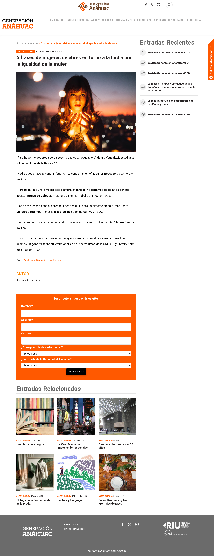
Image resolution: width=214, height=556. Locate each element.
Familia (154, 23)
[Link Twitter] (129, 525)
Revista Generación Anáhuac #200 (168, 73)
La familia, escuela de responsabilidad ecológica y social (170, 102)
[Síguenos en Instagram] (159, 4)
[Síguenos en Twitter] (152, 4)
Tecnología (202, 23)
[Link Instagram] (137, 525)
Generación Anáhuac (29, 280)
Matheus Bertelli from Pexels (42, 260)
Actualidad (77, 23)
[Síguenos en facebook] (145, 4)
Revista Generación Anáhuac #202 (168, 52)
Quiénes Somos (70, 524)
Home (19, 43)
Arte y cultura (98, 23)
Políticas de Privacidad (74, 529)
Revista (45, 23)
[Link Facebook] (122, 525)
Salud (187, 23)
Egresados (59, 23)
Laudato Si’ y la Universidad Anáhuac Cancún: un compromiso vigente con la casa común (171, 87)
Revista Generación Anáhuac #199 (168, 114)
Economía (117, 23)
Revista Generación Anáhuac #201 (168, 62)
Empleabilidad (136, 23)
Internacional (171, 23)
